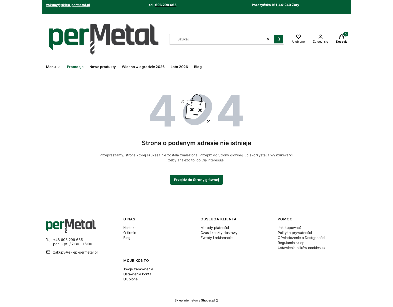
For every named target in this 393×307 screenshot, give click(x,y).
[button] (278, 39)
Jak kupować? (290, 227)
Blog (127, 237)
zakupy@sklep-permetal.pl (68, 5)
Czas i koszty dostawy (219, 232)
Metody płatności (215, 227)
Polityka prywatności (295, 232)
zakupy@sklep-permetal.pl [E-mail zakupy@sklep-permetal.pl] (75, 252)
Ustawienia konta (137, 274)
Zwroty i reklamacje (217, 237)
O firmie (129, 232)
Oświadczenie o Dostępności (301, 237)
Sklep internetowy (195, 300)
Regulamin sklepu (292, 242)
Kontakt (129, 227)
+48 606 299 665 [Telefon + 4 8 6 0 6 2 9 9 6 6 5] (68, 239)
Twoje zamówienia (138, 269)
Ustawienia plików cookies (300, 247)
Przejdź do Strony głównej (196, 179)
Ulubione (130, 279)
